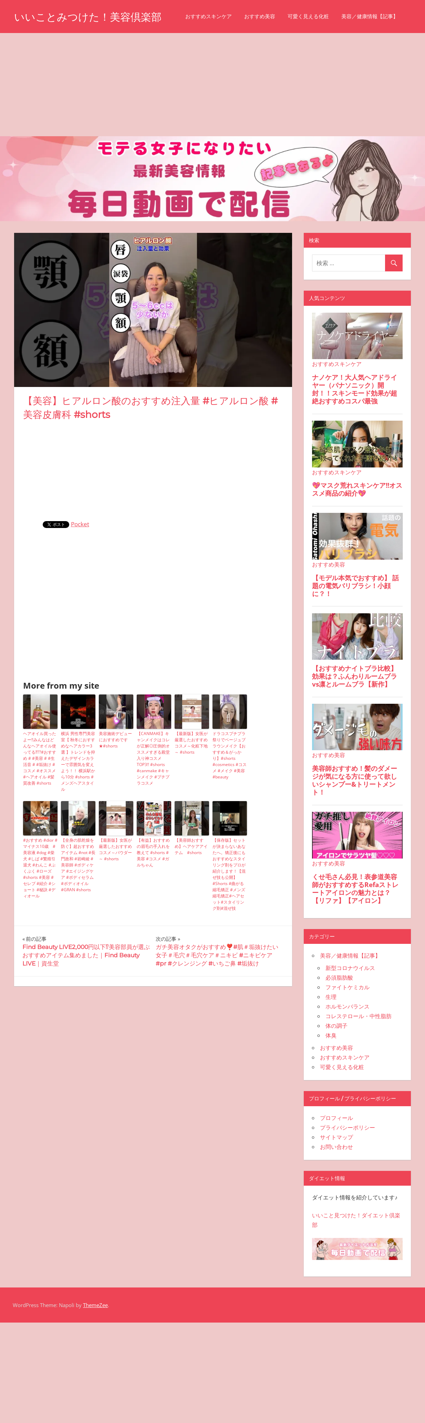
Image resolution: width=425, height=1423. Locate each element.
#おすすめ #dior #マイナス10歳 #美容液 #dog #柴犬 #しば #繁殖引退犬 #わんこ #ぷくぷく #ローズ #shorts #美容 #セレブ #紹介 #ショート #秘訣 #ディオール (40, 900)
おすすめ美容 (94, 48)
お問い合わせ (336, 1179)
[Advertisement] (212, 117)
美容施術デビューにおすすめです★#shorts (115, 772)
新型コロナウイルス (350, 1000)
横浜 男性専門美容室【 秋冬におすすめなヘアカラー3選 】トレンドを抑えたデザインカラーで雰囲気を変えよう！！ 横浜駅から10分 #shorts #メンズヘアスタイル (78, 793)
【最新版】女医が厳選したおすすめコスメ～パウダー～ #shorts (115, 882)
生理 (330, 1029)
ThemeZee (95, 1337)
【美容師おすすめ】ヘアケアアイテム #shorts (191, 879)
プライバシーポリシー (347, 1160)
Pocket (80, 556)
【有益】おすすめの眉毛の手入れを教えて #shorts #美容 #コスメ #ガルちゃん (153, 885)
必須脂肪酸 (339, 1010)
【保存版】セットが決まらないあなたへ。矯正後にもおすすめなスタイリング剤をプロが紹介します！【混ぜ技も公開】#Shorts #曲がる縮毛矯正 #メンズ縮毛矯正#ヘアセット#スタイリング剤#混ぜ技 (229, 907)
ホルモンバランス (347, 1039)
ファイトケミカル (347, 1019)
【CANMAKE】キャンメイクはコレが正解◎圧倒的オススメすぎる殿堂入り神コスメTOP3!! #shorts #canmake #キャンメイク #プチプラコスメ (153, 790)
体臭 (330, 1067)
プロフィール (336, 1150)
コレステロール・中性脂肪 (358, 1048)
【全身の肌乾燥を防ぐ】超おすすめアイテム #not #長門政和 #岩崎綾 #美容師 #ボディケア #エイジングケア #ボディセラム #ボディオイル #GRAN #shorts (78, 897)
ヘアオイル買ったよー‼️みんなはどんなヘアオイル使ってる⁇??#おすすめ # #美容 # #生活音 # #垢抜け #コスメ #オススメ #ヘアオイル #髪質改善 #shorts (39, 790)
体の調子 (336, 1058)
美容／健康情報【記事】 (204, 48)
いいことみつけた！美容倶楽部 (92, 16)
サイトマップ (336, 1169)
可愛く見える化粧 (143, 48)
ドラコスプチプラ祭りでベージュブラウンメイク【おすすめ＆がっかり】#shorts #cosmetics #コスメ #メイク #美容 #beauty (229, 787)
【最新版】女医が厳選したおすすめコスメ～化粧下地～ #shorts (191, 775)
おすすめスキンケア (43, 48)
